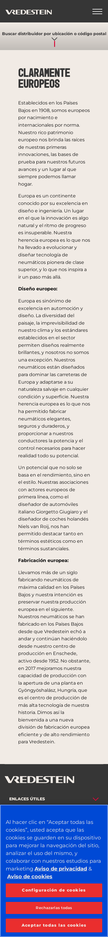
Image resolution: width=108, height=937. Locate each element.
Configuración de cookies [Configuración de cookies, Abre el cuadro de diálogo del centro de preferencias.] (54, 890)
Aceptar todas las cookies (54, 925)
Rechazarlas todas (54, 907)
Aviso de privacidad (61, 869)
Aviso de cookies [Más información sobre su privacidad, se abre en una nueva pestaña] (29, 876)
